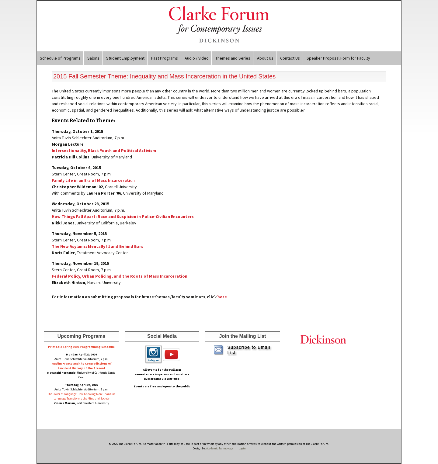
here (222, 297)
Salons (93, 58)
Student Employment (125, 58)
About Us (265, 58)
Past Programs (164, 58)
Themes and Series (232, 58)
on (93, 180)
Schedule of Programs (60, 58)
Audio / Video (197, 58)
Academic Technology (219, 448)
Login (242, 448)
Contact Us (290, 58)
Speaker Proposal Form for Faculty (338, 58)
